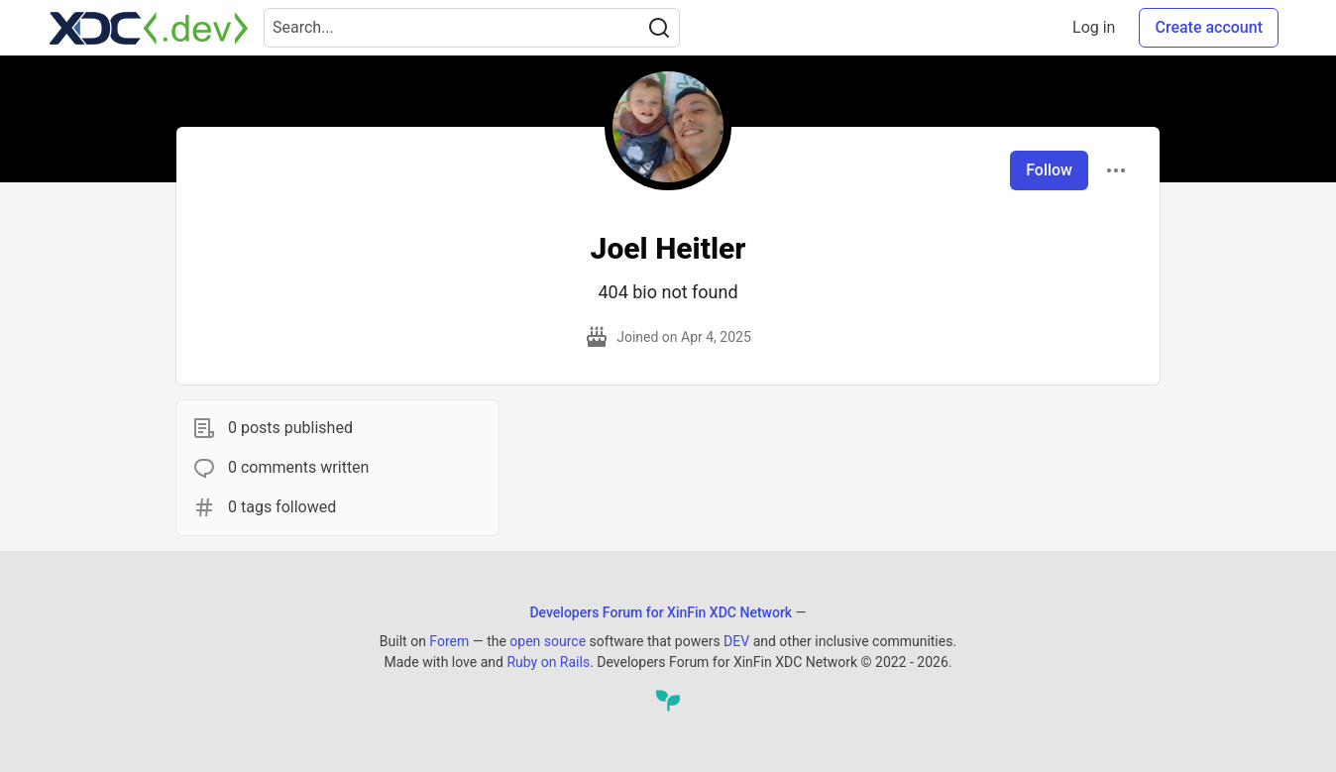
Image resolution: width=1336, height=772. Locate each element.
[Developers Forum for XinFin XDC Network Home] (149, 28)
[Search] (659, 28)
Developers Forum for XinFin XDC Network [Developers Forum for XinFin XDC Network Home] (660, 612)
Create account (1209, 27)
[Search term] (472, 28)
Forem (449, 641)
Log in (1093, 27)
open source (547, 641)
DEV (736, 641)
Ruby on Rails (548, 662)
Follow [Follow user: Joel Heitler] (1049, 170)
